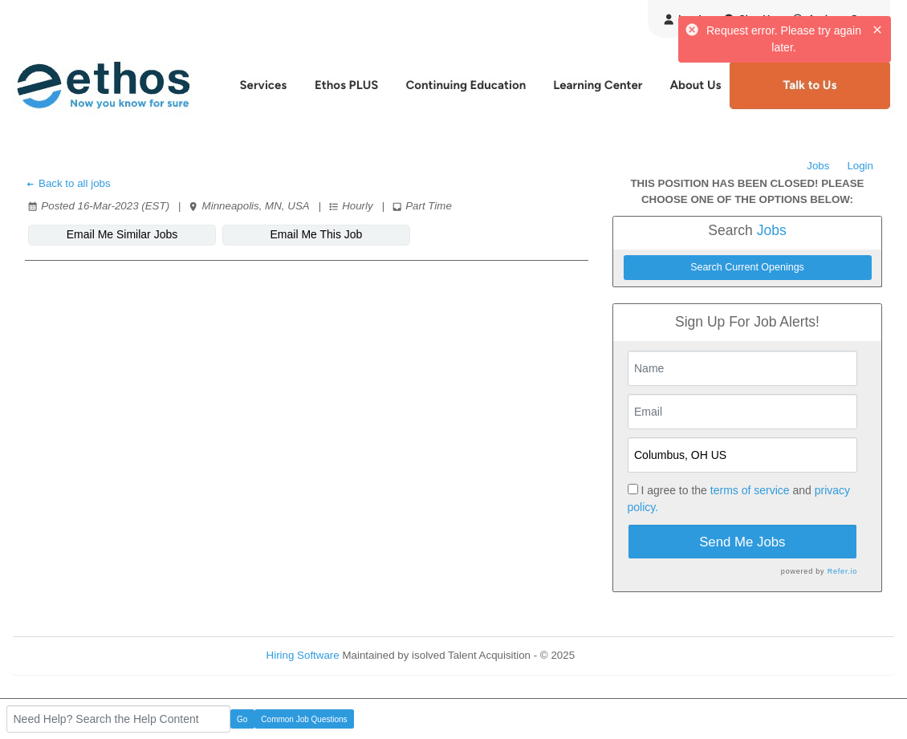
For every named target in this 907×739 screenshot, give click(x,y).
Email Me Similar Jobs (122, 234)
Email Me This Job (316, 234)
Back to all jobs (68, 183)
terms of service (750, 490)
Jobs (818, 166)
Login (860, 166)
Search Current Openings (747, 267)
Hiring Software (303, 655)
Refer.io (842, 571)
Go (242, 719)
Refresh (622, 655)
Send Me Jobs (742, 542)
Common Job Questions (304, 719)
